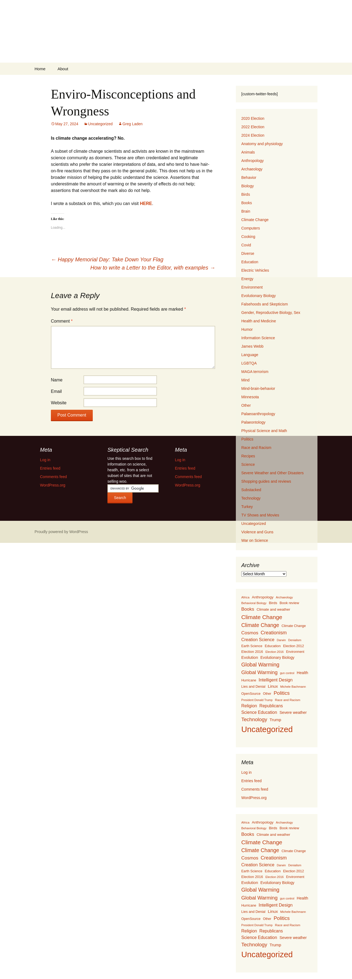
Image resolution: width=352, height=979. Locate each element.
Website (59, 402)
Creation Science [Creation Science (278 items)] (257, 639)
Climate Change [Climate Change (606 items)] (260, 625)
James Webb (252, 346)
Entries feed (251, 781)
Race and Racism (256, 447)
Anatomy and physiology (262, 144)
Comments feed (254, 789)
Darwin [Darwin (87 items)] (281, 640)
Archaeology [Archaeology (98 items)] (284, 597)
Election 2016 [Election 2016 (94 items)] (274, 651)
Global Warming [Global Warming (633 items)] (260, 665)
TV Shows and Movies (260, 515)
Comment (62, 321)
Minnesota (250, 397)
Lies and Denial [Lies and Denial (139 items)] (253, 686)
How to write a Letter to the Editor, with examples (152, 268)
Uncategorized (100, 124)
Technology (251, 498)
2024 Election (252, 135)
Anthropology (252, 160)
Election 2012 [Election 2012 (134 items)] (293, 646)
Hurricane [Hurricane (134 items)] (248, 680)
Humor (247, 329)
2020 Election (252, 118)
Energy (247, 279)
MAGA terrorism (254, 371)
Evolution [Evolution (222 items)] (249, 657)
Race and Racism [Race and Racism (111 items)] (287, 700)
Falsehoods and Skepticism (264, 304)
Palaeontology (253, 422)
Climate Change (254, 220)
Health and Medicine (258, 321)
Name (57, 380)
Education (249, 262)
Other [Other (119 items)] (267, 694)
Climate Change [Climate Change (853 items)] (261, 617)
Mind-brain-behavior (258, 388)
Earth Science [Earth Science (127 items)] (251, 646)
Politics (247, 439)
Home (40, 68)
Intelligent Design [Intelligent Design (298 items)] (276, 679)
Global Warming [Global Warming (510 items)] (259, 672)
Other (246, 405)
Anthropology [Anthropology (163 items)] (262, 597)
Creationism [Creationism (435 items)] (274, 632)
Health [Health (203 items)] (302, 673)
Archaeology (252, 169)
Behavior (248, 177)
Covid (246, 245)
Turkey (247, 506)
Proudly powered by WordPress (61, 532)
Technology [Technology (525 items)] (254, 719)
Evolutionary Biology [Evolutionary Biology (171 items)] (277, 658)
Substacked (251, 490)
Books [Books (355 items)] (247, 609)
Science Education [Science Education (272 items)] (259, 712)
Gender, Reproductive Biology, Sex (270, 312)
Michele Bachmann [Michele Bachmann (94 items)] (293, 686)
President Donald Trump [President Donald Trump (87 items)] (257, 700)
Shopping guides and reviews (266, 481)
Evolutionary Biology (258, 295)
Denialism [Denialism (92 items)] (294, 640)
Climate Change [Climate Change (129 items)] (294, 626)
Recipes (248, 456)
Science (248, 464)
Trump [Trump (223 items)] (275, 719)
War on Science (254, 540)
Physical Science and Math (264, 431)
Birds (245, 194)
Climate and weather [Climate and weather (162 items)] (273, 609)
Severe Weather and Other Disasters (272, 473)
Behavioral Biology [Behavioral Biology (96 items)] (254, 603)
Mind (245, 380)
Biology (247, 186)
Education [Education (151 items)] (273, 646)
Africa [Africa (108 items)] (245, 597)
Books (246, 203)
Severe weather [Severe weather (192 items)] (293, 712)
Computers (250, 228)
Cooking (248, 236)
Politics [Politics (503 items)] (282, 693)
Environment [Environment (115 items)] (295, 652)
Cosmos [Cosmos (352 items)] (249, 632)
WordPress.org (254, 798)
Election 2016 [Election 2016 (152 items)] (252, 652)
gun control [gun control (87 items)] (287, 673)
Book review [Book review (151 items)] (289, 603)
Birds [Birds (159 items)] (273, 603)
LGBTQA (249, 363)
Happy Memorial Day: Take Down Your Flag (107, 259)
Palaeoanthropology (258, 414)
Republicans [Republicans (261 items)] (271, 705)
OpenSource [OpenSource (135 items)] (251, 694)
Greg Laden (132, 124)
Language (249, 355)
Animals (248, 152)
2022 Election (252, 127)
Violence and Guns (257, 532)
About (62, 68)
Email (56, 391)
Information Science (258, 338)
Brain (245, 211)
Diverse (247, 253)
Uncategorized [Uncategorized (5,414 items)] (267, 729)
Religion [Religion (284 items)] (249, 705)
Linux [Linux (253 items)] (273, 686)
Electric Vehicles (255, 270)
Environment (252, 287)
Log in (246, 772)
